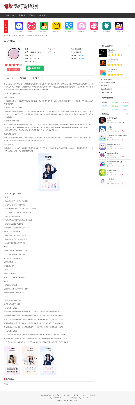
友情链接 (83, 395)
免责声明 (75, 395)
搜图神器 (110, 179)
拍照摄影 (29, 35)
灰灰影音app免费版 (106, 89)
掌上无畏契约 (112, 118)
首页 (7, 15)
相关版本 (36, 78)
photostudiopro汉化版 (114, 162)
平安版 (109, 127)
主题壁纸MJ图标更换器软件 (117, 136)
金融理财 (105, 102)
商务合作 (66, 395)
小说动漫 (115, 102)
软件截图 (23, 78)
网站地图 (92, 395)
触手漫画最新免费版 (107, 79)
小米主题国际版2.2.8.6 (114, 70)
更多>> (128, 114)
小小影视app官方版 (106, 92)
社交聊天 (115, 109)
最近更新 (32, 15)
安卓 (54, 49)
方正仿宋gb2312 (112, 50)
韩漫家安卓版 (105, 86)
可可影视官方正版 (113, 60)
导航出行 (126, 106)
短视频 (6, 384)
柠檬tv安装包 (112, 170)
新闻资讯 (42, 15)
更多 (129, 46)
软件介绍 (10, 78)
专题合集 (22, 15)
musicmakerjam (112, 153)
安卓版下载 (33, 68)
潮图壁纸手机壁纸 (113, 144)
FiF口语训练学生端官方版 (108, 82)
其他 (124, 109)
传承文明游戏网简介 (45, 395)
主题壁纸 (126, 102)
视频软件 (105, 106)
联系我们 (57, 395)
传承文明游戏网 (21, 6)
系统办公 (105, 109)
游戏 (13, 15)
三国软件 (21, 35)
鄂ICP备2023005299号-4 (70, 400)
